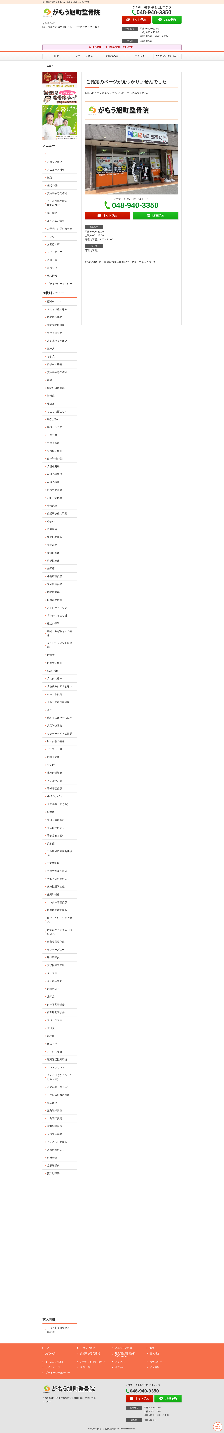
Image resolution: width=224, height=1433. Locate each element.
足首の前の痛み (56, 1150)
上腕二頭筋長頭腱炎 (58, 702)
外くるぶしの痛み (57, 1142)
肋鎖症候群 (53, 592)
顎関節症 (52, 545)
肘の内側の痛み (56, 741)
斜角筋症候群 (54, 600)
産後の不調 (53, 623)
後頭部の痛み (54, 537)
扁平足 (51, 996)
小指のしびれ (54, 796)
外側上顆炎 (53, 443)
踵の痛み (52, 1102)
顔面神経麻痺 (54, 497)
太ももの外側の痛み (58, 879)
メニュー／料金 (84, 56)
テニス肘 (52, 435)
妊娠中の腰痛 (54, 364)
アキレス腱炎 (54, 1051)
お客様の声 (112, 56)
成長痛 (51, 1036)
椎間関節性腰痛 (56, 325)
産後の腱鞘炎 (54, 474)
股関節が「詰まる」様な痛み (59, 932)
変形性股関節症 (56, 886)
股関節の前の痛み (57, 910)
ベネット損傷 (54, 694)
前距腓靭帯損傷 (56, 1012)
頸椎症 (51, 395)
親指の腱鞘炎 (54, 772)
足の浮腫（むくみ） (58, 1087)
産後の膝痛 (53, 482)
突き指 (51, 843)
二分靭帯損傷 (54, 1118)
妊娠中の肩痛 (54, 490)
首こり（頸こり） (57, 411)
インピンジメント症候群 (59, 645)
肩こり (51, 710)
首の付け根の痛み (57, 309)
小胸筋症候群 (54, 576)
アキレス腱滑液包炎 (58, 1095)
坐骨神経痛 (53, 894)
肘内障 (51, 655)
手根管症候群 (54, 788)
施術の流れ (53, 185)
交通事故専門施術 (57, 193)
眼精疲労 (52, 529)
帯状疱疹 (52, 505)
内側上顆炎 (53, 757)
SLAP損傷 (52, 670)
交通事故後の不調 (57, 513)
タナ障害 (52, 973)
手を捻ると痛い (56, 835)
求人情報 (52, 275)
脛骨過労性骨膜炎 (57, 1059)
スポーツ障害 (54, 1020)
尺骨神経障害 (54, 725)
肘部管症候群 (54, 662)
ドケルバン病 (54, 780)
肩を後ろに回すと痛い (59, 686)
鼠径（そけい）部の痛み (59, 920)
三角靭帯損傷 (54, 1110)
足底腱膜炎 (53, 1165)
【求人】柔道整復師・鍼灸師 (59, 1330)
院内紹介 (52, 213)
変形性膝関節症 (56, 965)
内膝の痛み (53, 989)
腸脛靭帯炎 (53, 957)
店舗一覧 (52, 260)
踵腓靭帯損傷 (54, 1126)
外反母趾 (52, 1157)
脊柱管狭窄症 (54, 333)
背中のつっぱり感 (57, 615)
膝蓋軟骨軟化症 (56, 941)
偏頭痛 (51, 568)
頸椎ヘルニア (54, 301)
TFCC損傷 (53, 863)
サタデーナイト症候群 (59, 733)
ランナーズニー (56, 949)
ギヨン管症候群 (56, 820)
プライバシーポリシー (59, 283)
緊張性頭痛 (53, 552)
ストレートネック (57, 607)
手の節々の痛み (56, 827)
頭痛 (49, 380)
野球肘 (51, 765)
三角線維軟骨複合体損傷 (59, 853)
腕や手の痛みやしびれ (59, 717)
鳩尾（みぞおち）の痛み (59, 633)
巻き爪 (51, 356)
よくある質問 (54, 981)
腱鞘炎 (51, 812)
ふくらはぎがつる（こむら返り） (59, 1077)
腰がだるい (53, 419)
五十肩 (51, 348)
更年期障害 (53, 1173)
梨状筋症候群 (54, 450)
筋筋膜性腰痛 (54, 317)
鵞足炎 (51, 1028)
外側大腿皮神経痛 (57, 871)
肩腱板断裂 (53, 466)
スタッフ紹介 (54, 161)
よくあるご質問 (56, 220)
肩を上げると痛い (57, 340)
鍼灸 (49, 177)
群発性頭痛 (53, 560)
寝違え (51, 403)
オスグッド (53, 1044)
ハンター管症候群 (57, 902)
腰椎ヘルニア (54, 427)
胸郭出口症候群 (56, 388)
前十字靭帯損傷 (56, 1004)
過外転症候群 (54, 584)
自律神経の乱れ (56, 458)
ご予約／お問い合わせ (167, 56)
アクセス (140, 56)
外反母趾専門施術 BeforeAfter (57, 203)
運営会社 (52, 267)
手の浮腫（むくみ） (58, 804)
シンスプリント (56, 1067)
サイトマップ (54, 252)
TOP (56, 56)
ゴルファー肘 (54, 749)
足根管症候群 (54, 1134)
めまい (51, 521)
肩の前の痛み (54, 678)
